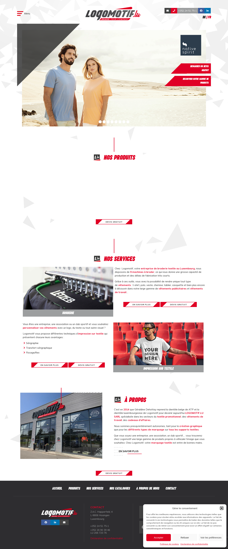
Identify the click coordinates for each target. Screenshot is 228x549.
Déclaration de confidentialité (106, 538)
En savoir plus (129, 451)
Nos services (94, 488)
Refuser (185, 537)
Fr (209, 17)
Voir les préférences (211, 537)
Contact (170, 488)
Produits (74, 488)
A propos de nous (147, 488)
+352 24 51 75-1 (187, 10)
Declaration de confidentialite (194, 544)
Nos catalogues (119, 488)
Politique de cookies (169, 544)
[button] (221, 508)
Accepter (158, 537)
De (204, 17)
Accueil (57, 488)
